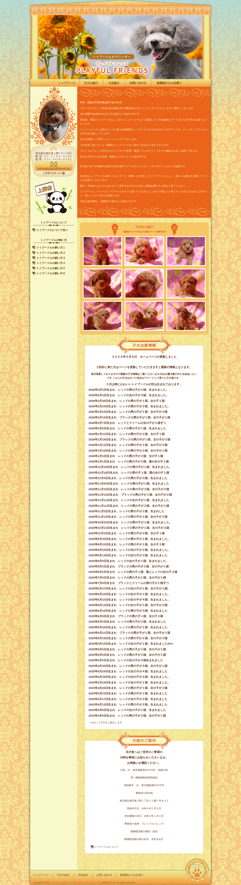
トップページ (41, 874)
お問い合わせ (104, 874)
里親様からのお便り (132, 874)
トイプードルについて (104, 846)
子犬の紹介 (63, 874)
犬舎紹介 (83, 874)
